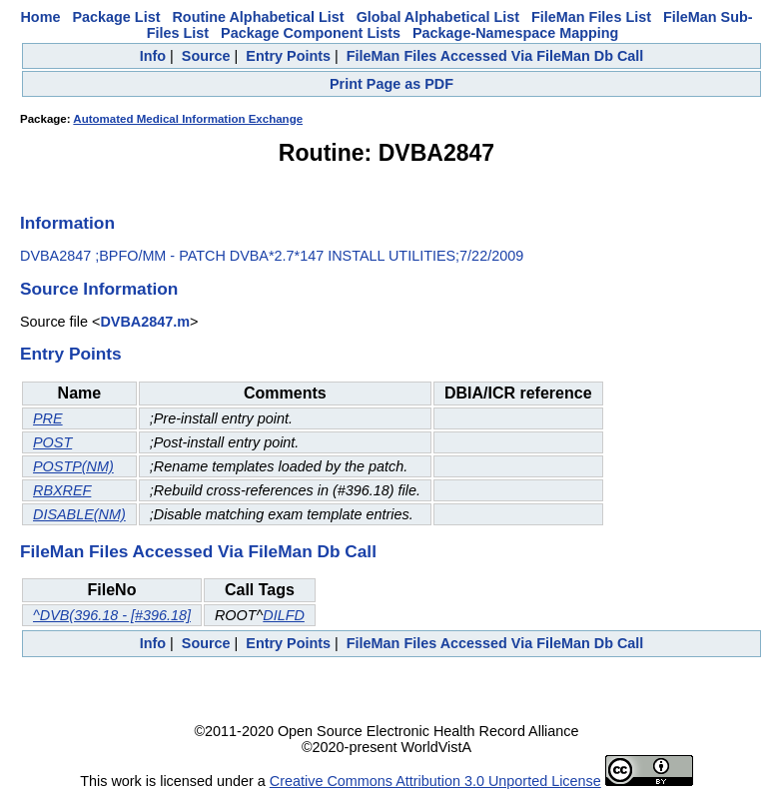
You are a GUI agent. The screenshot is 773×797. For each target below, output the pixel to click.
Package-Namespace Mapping (515, 33)
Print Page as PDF (391, 84)
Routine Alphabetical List (258, 17)
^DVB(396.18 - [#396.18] (112, 615)
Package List (116, 17)
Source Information (99, 289)
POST (52, 442)
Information (67, 223)
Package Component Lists (310, 33)
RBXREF (62, 490)
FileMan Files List (591, 17)
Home (40, 17)
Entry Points (288, 56)
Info (153, 56)
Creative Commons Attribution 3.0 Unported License (435, 781)
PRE (48, 418)
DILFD (284, 615)
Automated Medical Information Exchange (188, 119)
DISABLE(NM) (79, 514)
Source (206, 56)
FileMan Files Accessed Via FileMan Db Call (495, 56)
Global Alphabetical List (438, 17)
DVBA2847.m (145, 322)
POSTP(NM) (73, 466)
